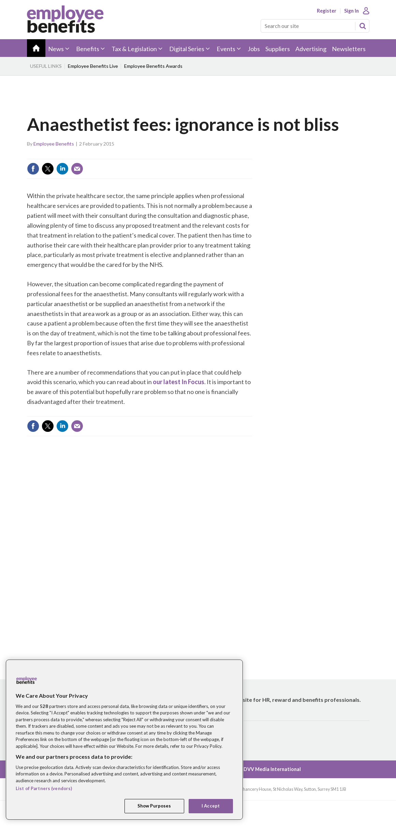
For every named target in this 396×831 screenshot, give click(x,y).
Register (326, 11)
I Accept (211, 806)
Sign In (351, 11)
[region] (124, 739)
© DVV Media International (269, 769)
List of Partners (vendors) (44, 788)
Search (362, 25)
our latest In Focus (178, 382)
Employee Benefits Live (93, 66)
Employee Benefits (53, 144)
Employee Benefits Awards (153, 66)
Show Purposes (154, 806)
